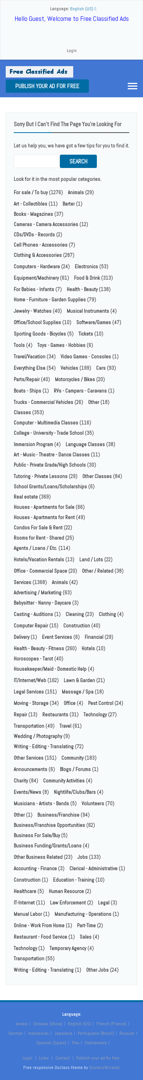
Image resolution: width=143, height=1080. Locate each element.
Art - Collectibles (30, 204)
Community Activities (64, 781)
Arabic (22, 1024)
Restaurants (55, 714)
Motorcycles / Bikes (75, 379)
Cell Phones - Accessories (40, 245)
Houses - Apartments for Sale (44, 507)
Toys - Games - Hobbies (61, 345)
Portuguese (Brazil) (96, 1033)
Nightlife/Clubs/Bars (75, 792)
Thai (75, 1043)
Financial (94, 637)
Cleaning (75, 614)
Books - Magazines (33, 214)
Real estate (26, 497)
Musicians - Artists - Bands (41, 803)
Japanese (63, 1033)
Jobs (82, 857)
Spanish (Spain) (51, 1043)
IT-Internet (24, 902)
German (15, 1033)
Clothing (107, 614)
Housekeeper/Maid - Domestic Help (50, 669)
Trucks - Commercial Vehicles (43, 402)
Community (72, 758)
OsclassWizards (104, 1067)
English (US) (79, 1024)
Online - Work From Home (39, 925)
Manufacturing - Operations (83, 914)
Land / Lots (91, 559)
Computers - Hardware (37, 266)
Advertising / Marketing (37, 592)
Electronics (86, 266)
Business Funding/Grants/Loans (48, 845)
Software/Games (93, 322)
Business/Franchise (58, 815)
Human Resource (66, 891)
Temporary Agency (68, 948)
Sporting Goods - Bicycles (40, 334)
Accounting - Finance (35, 868)
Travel (65, 726)
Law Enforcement (68, 902)
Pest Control (100, 703)
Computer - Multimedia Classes (46, 423)
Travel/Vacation (29, 356)
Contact (63, 1058)
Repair (20, 714)
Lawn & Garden (79, 680)
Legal (103, 902)
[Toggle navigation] (132, 86)
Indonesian (38, 1033)
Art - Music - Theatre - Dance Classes (52, 454)
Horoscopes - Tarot (33, 659)
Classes (22, 412)
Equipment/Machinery (36, 278)
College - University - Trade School (49, 433)
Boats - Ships (27, 391)
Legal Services (29, 692)
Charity (21, 781)
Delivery (21, 637)
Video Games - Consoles (86, 356)
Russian (127, 1033)
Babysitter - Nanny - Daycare (42, 603)
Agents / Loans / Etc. (35, 548)
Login (72, 51)
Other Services (28, 758)
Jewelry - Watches (32, 311)
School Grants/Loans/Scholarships (50, 486)
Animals (76, 192)
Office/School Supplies (37, 322)
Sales (86, 937)
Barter (69, 204)
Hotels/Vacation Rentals (39, 559)
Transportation (29, 726)
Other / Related (97, 571)
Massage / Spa (77, 692)
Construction (76, 625)
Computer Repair (31, 625)
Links (44, 1058)
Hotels (88, 648)
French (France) (111, 1024)
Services (22, 582)
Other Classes (97, 476)
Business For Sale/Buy (37, 835)
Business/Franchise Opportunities (49, 825)
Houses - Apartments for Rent (44, 517)
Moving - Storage (31, 703)
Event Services (57, 637)
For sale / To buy (31, 192)
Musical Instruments (88, 311)
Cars (101, 368)
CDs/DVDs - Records (34, 234)
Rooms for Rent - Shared (39, 538)
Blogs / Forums (75, 769)
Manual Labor (28, 914)
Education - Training (73, 880)
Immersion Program (33, 444)
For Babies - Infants (34, 289)
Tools (19, 345)
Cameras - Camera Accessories (46, 224)
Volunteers (93, 803)
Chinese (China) (48, 1024)
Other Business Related (38, 857)
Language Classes (85, 444)
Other (93, 402)
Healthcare (25, 891)
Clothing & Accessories (38, 255)
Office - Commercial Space (40, 571)
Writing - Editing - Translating (44, 746)
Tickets (86, 334)
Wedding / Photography (38, 736)
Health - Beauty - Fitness (39, 648)
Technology (95, 714)
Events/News (27, 792)
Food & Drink (87, 278)
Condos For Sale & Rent (38, 527)
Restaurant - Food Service (40, 937)
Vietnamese (96, 1043)
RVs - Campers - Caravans (80, 391)
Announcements (30, 769)
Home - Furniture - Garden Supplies (50, 299)
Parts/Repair (27, 379)
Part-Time (86, 925)
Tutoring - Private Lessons (40, 476)
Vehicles (69, 368)
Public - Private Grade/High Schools (50, 465)
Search (78, 161)
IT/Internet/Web (30, 680)
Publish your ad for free (47, 86)
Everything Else (29, 368)
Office (70, 703)
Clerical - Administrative (93, 868)
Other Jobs (97, 970)
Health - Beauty (82, 289)
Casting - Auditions (33, 614)
